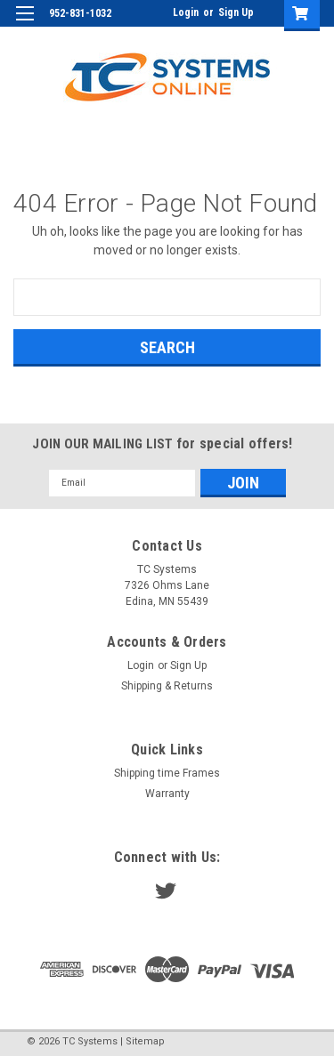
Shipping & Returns (167, 686)
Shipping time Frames (167, 773)
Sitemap (145, 1041)
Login (186, 12)
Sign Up (236, 12)
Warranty (167, 793)
